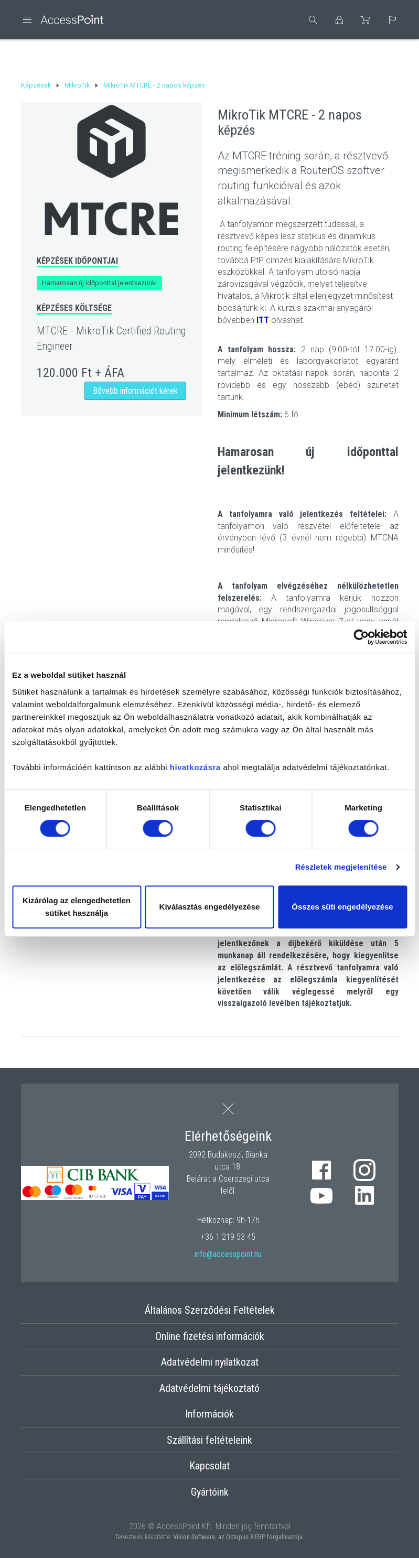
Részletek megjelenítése (341, 866)
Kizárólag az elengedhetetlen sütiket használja (77, 906)
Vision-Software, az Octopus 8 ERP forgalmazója (238, 1537)
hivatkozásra (195, 767)
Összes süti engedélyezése (342, 906)
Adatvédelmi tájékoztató (209, 1388)
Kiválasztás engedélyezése (209, 906)
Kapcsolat (209, 1465)
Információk (209, 1414)
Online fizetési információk (209, 1336)
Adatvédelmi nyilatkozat (210, 1362)
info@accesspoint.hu (228, 1254)
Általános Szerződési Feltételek (210, 1310)
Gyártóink (210, 1492)
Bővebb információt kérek (135, 391)
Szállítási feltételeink (209, 1440)
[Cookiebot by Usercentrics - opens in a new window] (361, 637)
